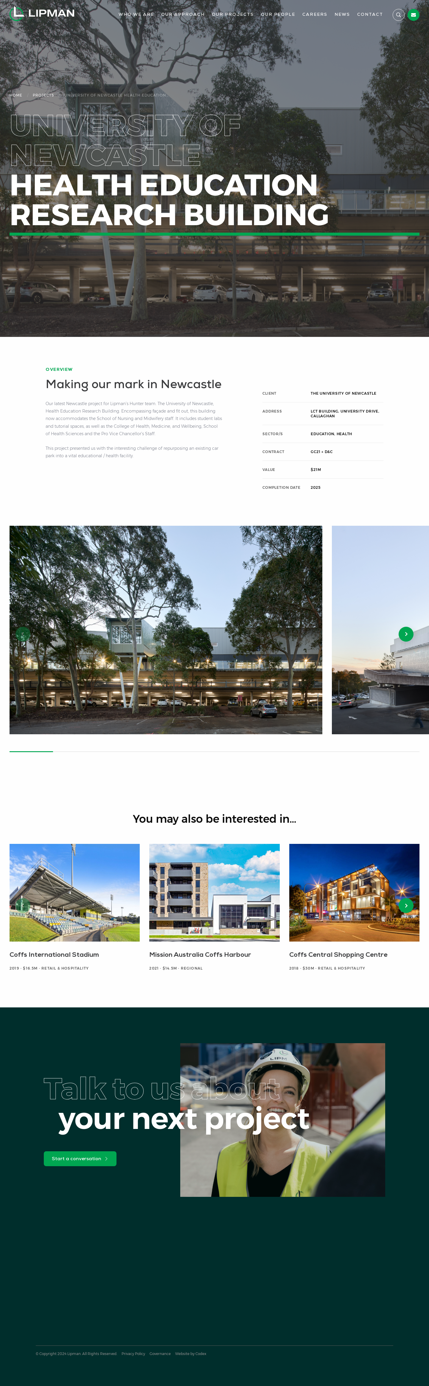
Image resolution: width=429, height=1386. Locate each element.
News (342, 14)
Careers (314, 14)
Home (16, 95)
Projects (43, 95)
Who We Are (136, 14)
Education (322, 434)
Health (344, 434)
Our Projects (233, 14)
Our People (278, 14)
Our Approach (183, 14)
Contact (370, 14)
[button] (406, 634)
